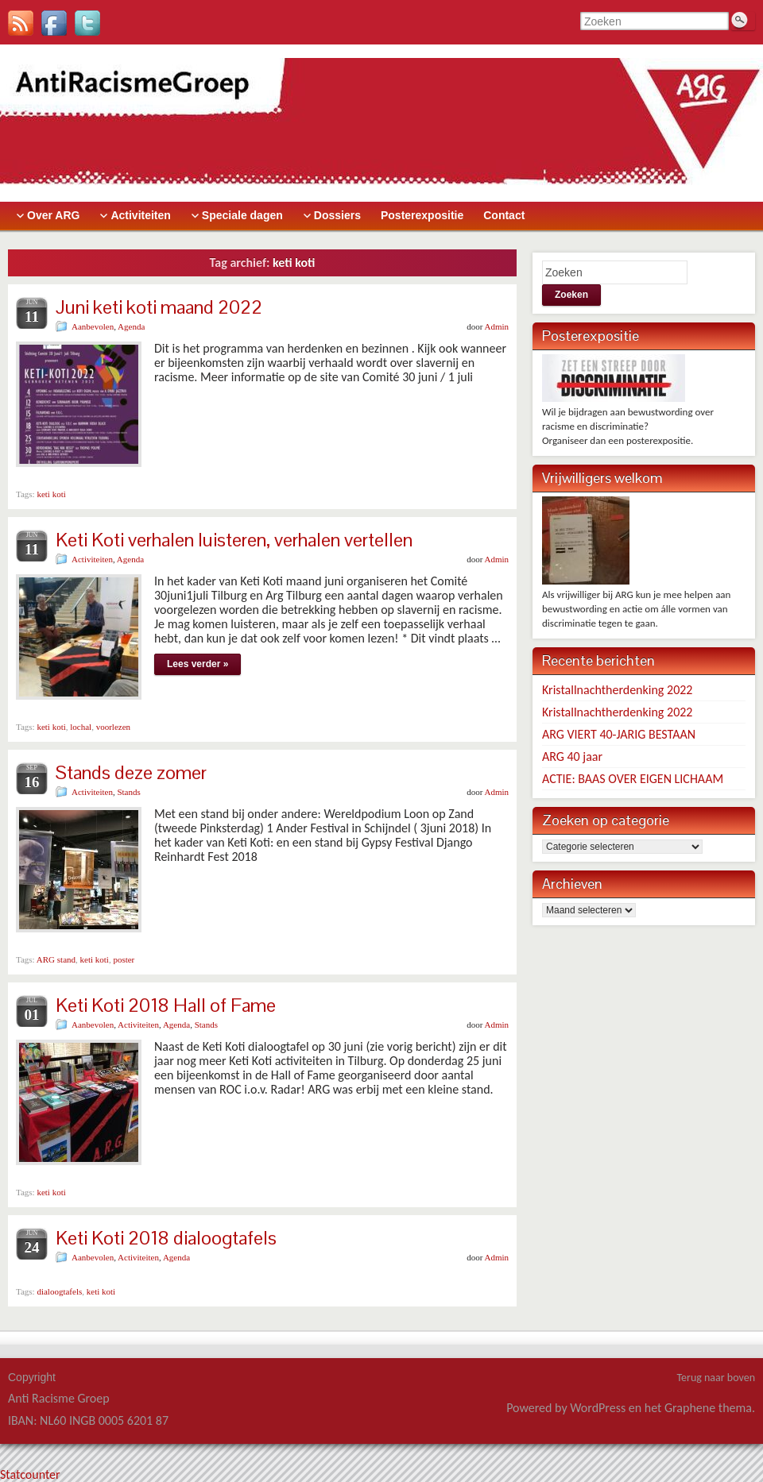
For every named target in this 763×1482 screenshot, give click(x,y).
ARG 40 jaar (572, 756)
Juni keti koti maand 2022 (159, 307)
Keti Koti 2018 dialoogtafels (166, 1237)
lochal (80, 726)
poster (123, 959)
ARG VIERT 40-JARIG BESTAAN (618, 734)
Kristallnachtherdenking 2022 (617, 689)
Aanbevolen (93, 326)
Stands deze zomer (131, 772)
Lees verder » (197, 664)
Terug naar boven (715, 1377)
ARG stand (56, 959)
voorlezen (113, 726)
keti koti (51, 494)
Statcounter (30, 1474)
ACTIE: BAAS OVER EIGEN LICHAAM (632, 778)
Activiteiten (92, 559)
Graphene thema (708, 1407)
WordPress (598, 1407)
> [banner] (381, 123)
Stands (128, 792)
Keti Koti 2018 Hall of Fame (166, 1005)
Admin (496, 326)
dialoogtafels (59, 1291)
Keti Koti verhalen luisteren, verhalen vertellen (234, 539)
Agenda (131, 326)
